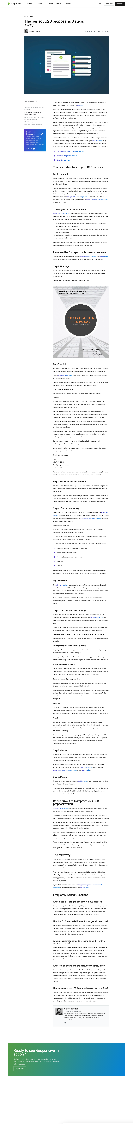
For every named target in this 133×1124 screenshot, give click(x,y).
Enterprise (58, 3)
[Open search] (94, 3)
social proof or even (86, 767)
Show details (27, 1120)
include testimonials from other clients (65, 770)
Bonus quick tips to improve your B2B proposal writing (34, 118)
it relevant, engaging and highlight (90, 518)
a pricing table (82, 781)
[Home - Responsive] (15, 4)
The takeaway (28, 122)
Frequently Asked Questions (33, 124)
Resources (69, 4)
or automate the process (88, 257)
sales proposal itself (62, 585)
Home (26, 16)
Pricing (51, 3)
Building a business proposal (61, 213)
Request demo (120, 3)
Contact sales (109, 3)
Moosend (80, 105)
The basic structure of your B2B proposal (34, 108)
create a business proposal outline (97, 200)
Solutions (42, 4)
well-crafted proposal (61, 808)
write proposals (97, 141)
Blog (31, 16)
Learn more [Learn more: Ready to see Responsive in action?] (30, 149)
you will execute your (96, 617)
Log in (99, 3)
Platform (31, 4)
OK (118, 1111)
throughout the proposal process (77, 197)
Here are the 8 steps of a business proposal (32, 113)
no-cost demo (84, 888)
